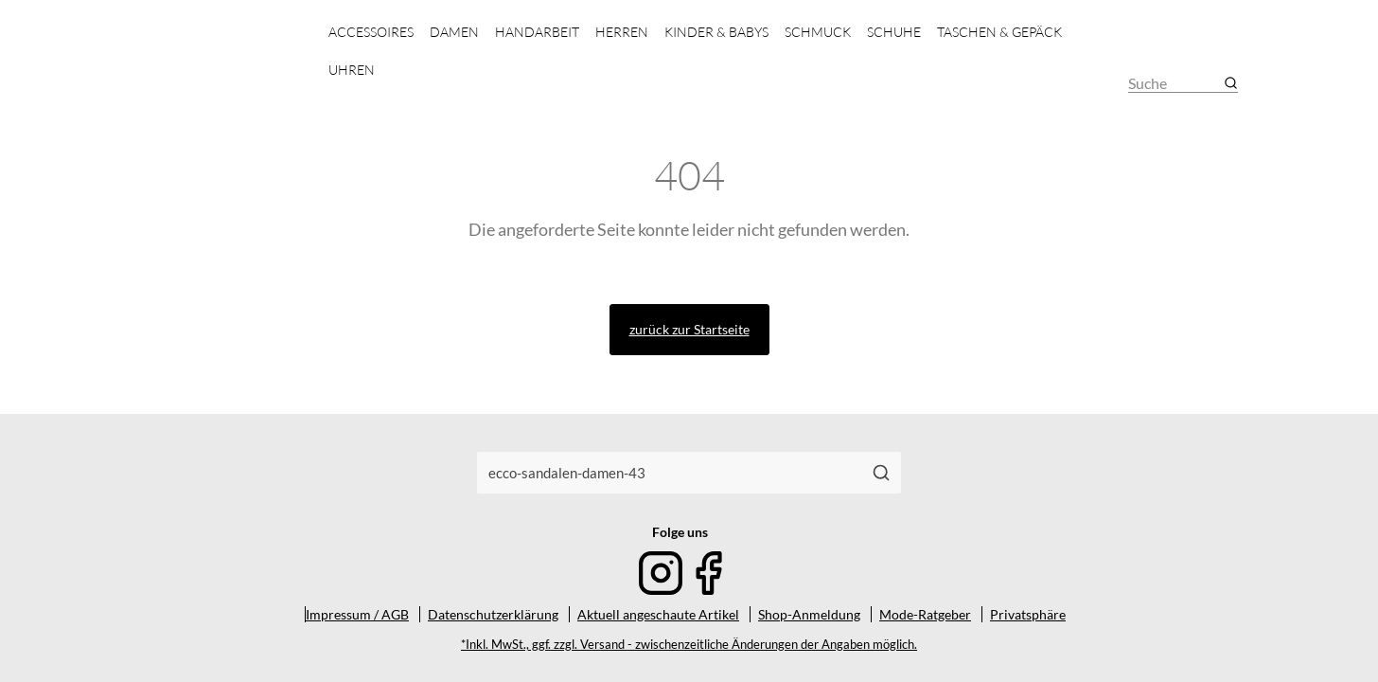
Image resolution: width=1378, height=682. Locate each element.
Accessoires (371, 32)
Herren (621, 32)
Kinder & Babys (716, 32)
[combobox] (669, 473)
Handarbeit (537, 32)
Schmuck (818, 32)
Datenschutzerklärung (493, 614)
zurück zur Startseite (689, 329)
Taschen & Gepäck (999, 32)
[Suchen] (881, 473)
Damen (454, 32)
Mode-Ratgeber (925, 614)
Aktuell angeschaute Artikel (658, 614)
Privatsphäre (1028, 614)
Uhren (351, 70)
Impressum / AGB (357, 614)
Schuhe (894, 32)
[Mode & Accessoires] (223, 66)
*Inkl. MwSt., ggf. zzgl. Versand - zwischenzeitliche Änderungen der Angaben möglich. (689, 644)
